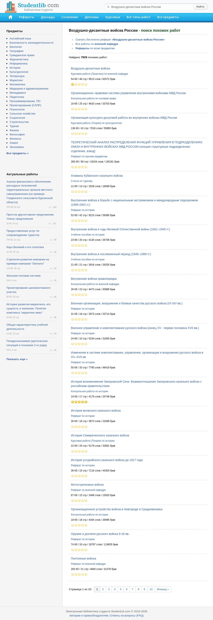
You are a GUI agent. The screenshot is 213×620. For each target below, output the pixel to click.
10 (151, 589)
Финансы (15, 138)
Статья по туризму (81, 181)
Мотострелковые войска (87, 484)
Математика (17, 84)
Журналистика (19, 59)
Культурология (19, 71)
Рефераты (26, 17)
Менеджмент (18, 92)
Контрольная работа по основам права (93, 98)
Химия (14, 142)
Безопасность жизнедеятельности (31, 42)
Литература (17, 76)
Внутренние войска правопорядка (94, 278)
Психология (17, 109)
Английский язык (20, 38)
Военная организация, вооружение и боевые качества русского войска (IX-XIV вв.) (126, 303)
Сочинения (69, 17)
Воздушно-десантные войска (90, 68)
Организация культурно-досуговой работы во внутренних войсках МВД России (124, 117)
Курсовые (112, 17)
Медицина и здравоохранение (29, 88)
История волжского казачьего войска (96, 410)
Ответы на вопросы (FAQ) (127, 615)
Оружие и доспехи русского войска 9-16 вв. (100, 534)
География (16, 51)
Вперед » (163, 589)
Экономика (17, 147)
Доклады (48, 17)
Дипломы (91, 17)
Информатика (18, 63)
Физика (14, 130)
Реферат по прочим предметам (89, 156)
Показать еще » (16, 359)
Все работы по (97, 43)
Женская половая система (23, 275)
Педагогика (17, 96)
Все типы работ (139, 17)
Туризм (14, 126)
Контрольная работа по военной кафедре (95, 284)
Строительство (19, 121)
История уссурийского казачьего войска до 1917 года (107, 460)
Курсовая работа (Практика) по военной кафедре (99, 73)
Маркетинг (16, 80)
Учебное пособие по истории (87, 234)
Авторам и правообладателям (88, 615)
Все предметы (168, 17)
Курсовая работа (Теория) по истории (93, 440)
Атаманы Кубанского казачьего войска (97, 175)
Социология (17, 117)
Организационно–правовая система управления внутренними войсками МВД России (128, 93)
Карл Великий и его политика (25, 247)
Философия (17, 134)
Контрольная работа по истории (89, 391)
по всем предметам (95, 48)
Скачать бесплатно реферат (120, 39)
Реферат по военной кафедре (88, 490)
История (15, 67)
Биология (16, 46)
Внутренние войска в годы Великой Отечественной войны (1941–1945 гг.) (120, 229)
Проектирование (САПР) (25, 105)
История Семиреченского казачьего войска (100, 435)
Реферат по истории (83, 210)
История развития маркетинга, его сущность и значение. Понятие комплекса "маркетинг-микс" (28, 308)
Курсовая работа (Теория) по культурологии (96, 123)
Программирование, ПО (25, 101)
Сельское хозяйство (22, 113)
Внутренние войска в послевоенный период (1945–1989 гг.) (111, 254)
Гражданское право (22, 55)
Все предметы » (17, 153)
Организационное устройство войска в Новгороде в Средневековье (116, 509)
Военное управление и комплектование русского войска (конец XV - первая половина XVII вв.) (135, 328)
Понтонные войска (83, 558)
